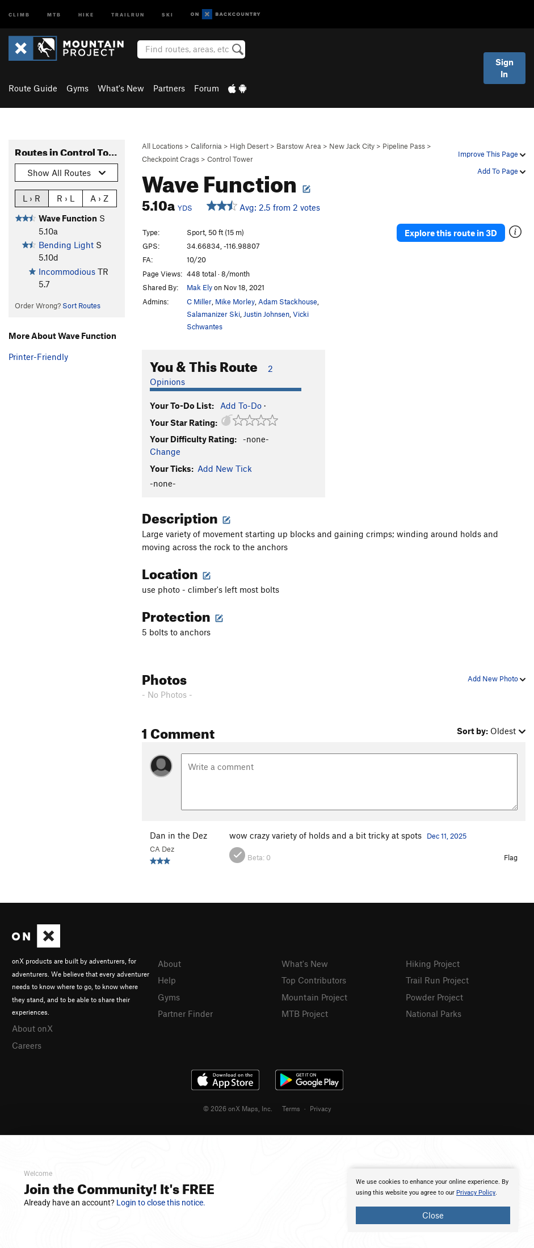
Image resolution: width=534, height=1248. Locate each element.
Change (165, 451)
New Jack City (352, 145)
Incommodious (67, 271)
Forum (206, 88)
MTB (54, 14)
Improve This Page (491, 153)
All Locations (162, 145)
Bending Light (66, 245)
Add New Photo (496, 678)
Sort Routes (81, 305)
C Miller (199, 301)
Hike (86, 14)
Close (433, 1215)
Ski (168, 14)
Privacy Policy (475, 1192)
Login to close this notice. (160, 1202)
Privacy (320, 1108)
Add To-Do (241, 405)
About (169, 963)
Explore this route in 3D (451, 233)
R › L (65, 197)
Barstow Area (298, 145)
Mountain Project (314, 997)
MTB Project (304, 1013)
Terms (291, 1108)
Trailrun (128, 14)
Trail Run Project (437, 980)
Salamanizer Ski (213, 314)
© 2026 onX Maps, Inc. (237, 1108)
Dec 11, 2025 (446, 835)
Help (167, 980)
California (206, 145)
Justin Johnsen (266, 314)
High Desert (249, 145)
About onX (32, 1028)
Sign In (504, 68)
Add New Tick (224, 468)
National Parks (433, 1013)
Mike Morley (235, 301)
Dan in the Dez (178, 835)
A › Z (99, 197)
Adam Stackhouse (287, 301)
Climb (19, 14)
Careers (26, 1045)
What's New (121, 88)
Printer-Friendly (38, 356)
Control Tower (230, 159)
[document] (433, 1200)
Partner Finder (185, 1013)
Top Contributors (313, 980)
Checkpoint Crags (170, 159)
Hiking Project (433, 963)
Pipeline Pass (403, 145)
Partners (169, 88)
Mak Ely (199, 287)
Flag (511, 857)
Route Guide (33, 88)
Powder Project (434, 997)
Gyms (77, 88)
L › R (31, 197)
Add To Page (501, 170)
